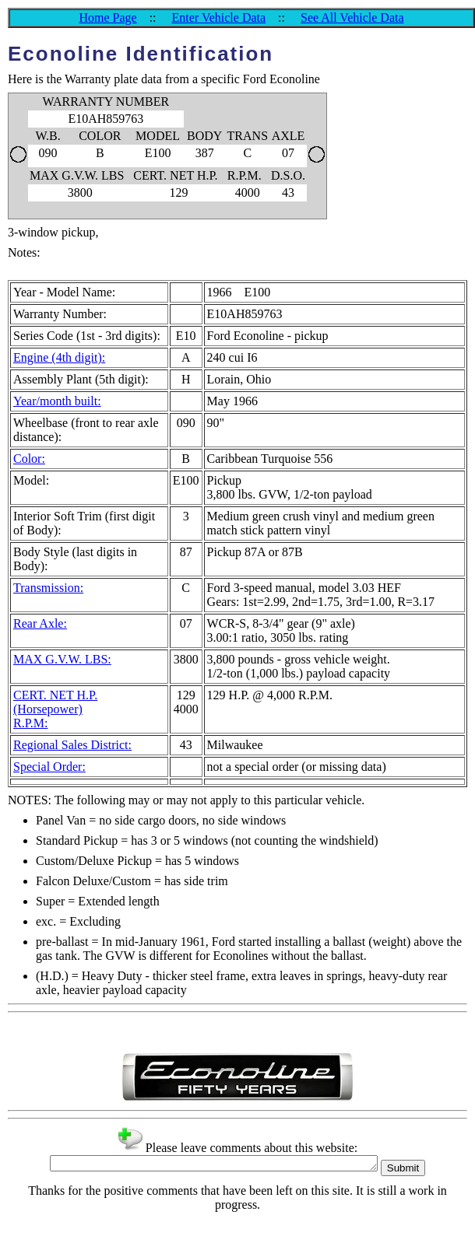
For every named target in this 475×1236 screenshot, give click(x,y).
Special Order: (49, 766)
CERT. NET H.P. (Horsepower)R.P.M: (55, 709)
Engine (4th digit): (59, 357)
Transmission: (48, 587)
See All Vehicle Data (352, 17)
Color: (29, 458)
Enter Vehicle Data (219, 17)
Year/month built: (57, 401)
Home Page (107, 17)
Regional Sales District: (72, 744)
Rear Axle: (40, 623)
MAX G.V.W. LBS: (62, 659)
